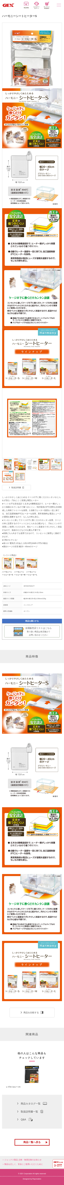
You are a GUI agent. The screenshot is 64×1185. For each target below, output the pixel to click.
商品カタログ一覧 (32, 1103)
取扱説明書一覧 (30, 1111)
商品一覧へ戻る (32, 1142)
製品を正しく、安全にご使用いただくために (23, 1164)
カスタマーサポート (36, 5)
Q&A (25, 1119)
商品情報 (26, 5)
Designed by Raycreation (32, 1179)
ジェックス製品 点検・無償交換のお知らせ (22, 1160)
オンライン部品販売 (47, 5)
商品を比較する (32, 1012)
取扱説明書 (16, 487)
